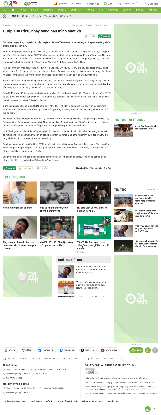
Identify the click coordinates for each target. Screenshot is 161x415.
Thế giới (34, 10)
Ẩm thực (153, 10)
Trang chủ (7, 25)
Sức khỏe (127, 10)
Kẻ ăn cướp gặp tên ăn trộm (17, 207)
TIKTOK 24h (88, 350)
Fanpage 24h (46, 350)
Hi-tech (67, 359)
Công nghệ (48, 10)
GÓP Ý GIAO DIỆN (8, 411)
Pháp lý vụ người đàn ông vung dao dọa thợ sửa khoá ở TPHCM (146, 228)
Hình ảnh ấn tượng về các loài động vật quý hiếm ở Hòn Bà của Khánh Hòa (146, 244)
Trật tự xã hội (50, 16)
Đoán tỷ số (92, 3)
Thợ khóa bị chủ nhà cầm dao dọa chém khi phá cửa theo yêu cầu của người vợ (91, 269)
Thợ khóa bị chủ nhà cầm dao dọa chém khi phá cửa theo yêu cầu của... (19, 245)
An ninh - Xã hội (20, 16)
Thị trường (113, 10)
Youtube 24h (109, 350)
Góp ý (49, 401)
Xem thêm (151, 189)
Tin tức (23, 10)
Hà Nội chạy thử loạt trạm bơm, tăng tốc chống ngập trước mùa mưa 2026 (145, 199)
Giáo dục (90, 10)
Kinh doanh (76, 10)
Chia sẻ (106, 37)
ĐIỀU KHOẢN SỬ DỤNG (92, 401)
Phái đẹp (140, 10)
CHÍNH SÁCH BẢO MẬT (67, 401)
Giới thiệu (36, 401)
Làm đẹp (122, 359)
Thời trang (108, 359)
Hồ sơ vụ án (66, 16)
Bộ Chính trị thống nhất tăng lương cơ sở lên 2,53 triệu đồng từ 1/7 (146, 213)
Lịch (108, 3)
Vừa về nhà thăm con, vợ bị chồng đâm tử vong (54, 209)
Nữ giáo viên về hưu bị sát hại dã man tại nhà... (92, 209)
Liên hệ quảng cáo (15, 401)
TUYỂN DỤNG (114, 401)
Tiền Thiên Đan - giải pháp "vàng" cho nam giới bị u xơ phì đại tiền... (93, 245)
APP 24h (10, 350)
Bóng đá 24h (67, 350)
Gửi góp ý (26, 168)
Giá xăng (76, 3)
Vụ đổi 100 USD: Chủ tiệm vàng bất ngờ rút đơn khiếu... (56, 244)
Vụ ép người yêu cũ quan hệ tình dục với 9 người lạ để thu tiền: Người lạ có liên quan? (92, 285)
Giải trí (134, 359)
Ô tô (101, 10)
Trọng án (37, 16)
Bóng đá (62, 10)
